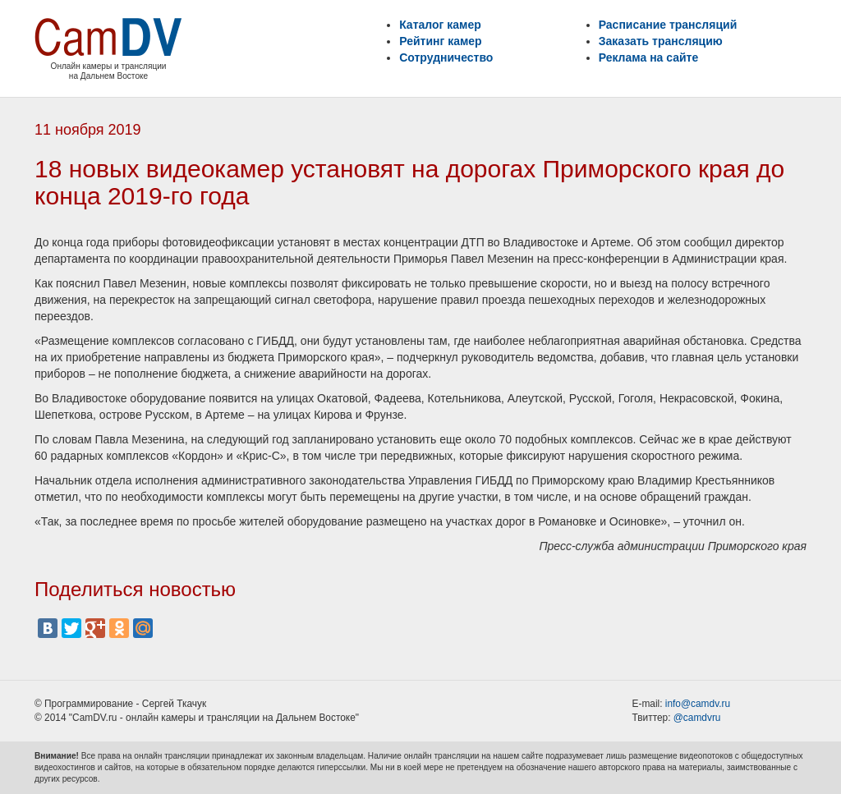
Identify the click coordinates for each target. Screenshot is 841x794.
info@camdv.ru (697, 703)
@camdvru (697, 717)
